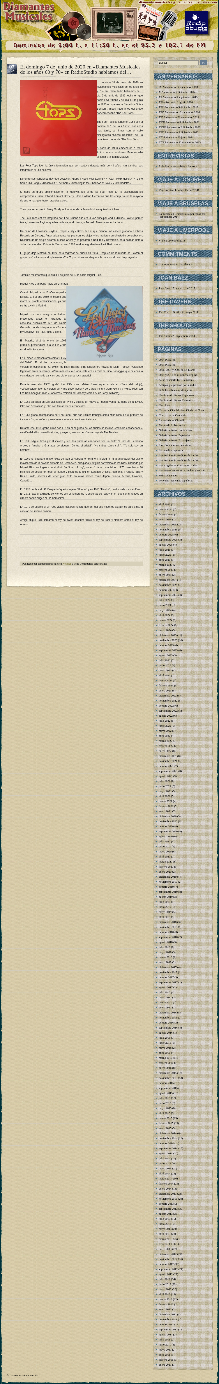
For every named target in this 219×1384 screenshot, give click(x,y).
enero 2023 (165, 690)
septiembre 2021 (168, 771)
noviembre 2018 (168, 927)
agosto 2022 (166, 715)
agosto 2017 (166, 987)
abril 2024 (164, 615)
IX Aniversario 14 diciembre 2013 (178, 87)
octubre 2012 (166, 1264)
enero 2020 (165, 871)
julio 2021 (164, 781)
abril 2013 (164, 1233)
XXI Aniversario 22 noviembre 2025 (180, 142)
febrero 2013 (166, 1244)
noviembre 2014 (168, 1138)
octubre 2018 (166, 932)
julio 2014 (164, 1158)
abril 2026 (164, 504)
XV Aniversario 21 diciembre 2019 (179, 117)
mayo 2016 (165, 1047)
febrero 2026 (166, 514)
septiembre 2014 (168, 1148)
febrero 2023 (166, 685)
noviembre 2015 (168, 1078)
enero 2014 (165, 1188)
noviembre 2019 (168, 881)
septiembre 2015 (168, 1088)
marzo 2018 (165, 957)
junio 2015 (165, 1103)
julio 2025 (164, 549)
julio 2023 (164, 660)
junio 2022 (165, 725)
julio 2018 (164, 947)
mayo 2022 (165, 730)
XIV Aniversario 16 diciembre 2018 (179, 112)
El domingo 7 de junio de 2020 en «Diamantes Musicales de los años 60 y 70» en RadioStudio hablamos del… (80, 69)
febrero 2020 (166, 866)
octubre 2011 (166, 1324)
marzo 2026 (165, 509)
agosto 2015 (166, 1093)
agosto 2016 (166, 1032)
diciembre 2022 (168, 695)
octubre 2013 (166, 1203)
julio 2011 (164, 1339)
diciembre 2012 (168, 1254)
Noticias (66, 563)
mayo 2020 (165, 851)
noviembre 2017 (168, 972)
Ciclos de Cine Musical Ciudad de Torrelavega (185, 410)
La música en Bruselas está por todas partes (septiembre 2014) (183, 215)
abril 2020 (164, 856)
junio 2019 (165, 906)
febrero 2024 (166, 625)
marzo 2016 (165, 1057)
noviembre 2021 (168, 761)
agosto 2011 (166, 1334)
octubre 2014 (166, 1143)
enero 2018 (165, 962)
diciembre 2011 (168, 1314)
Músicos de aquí (168, 475)
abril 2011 (164, 1354)
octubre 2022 (166, 705)
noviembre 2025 (168, 529)
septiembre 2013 (168, 1208)
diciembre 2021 (168, 756)
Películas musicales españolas (176, 480)
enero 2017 (165, 1007)
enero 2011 (165, 1364)
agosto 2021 (166, 776)
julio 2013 (164, 1218)
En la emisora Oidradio (172, 420)
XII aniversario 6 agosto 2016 (176, 102)
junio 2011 (165, 1344)
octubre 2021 (166, 766)
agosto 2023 (166, 655)
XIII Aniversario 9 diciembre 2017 (178, 107)
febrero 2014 (166, 1183)
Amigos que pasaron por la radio (177, 385)
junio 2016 (165, 1042)
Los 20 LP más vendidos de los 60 (178, 455)
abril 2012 (164, 1294)
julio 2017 (164, 992)
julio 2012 (164, 1279)
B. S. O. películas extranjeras (175, 390)
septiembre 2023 (168, 650)
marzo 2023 (165, 680)
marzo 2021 (165, 801)
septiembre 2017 (168, 982)
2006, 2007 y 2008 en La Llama (177, 369)
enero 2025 (165, 574)
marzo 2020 (165, 861)
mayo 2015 (165, 1108)
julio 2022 (164, 720)
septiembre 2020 (168, 831)
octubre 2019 (166, 886)
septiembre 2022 (168, 710)
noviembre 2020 (168, 821)
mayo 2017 (165, 997)
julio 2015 (164, 1098)
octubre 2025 (166, 534)
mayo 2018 (165, 952)
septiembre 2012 (168, 1269)
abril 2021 (164, 796)
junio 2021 (165, 786)
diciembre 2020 (168, 816)
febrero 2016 (166, 1062)
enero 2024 (165, 630)
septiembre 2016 (168, 1027)
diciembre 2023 (168, 635)
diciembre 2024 (168, 579)
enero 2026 (165, 519)
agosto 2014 (166, 1153)
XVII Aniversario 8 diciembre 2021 (179, 122)
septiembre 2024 (168, 595)
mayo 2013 (165, 1228)
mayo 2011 (165, 1349)
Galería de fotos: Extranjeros (175, 440)
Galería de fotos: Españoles (174, 435)
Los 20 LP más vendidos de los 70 (178, 460)
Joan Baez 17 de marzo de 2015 (177, 288)
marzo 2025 (165, 564)
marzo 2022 (165, 740)
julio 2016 (164, 1037)
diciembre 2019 (168, 876)
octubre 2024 (166, 589)
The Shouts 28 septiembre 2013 (177, 336)
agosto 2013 (166, 1213)
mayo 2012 (165, 1289)
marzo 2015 (165, 1118)
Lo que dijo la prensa (171, 450)
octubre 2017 (166, 977)
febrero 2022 (166, 745)
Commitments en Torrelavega (176, 264)
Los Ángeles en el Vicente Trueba (178, 465)
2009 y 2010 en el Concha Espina (178, 374)
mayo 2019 (165, 911)
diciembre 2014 (168, 1133)
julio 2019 (164, 901)
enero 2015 (165, 1128)
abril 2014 (164, 1173)
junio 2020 (165, 846)
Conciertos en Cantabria (172, 415)
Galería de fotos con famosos (175, 430)
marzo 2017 (165, 1002)
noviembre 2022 (168, 700)
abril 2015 (164, 1113)
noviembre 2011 (168, 1319)
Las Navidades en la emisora (175, 445)
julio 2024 (164, 600)
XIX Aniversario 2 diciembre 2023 (178, 132)
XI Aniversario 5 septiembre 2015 (178, 97)
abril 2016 (164, 1052)
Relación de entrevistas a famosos (178, 166)
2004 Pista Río (167, 359)
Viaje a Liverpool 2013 (172, 240)
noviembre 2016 (168, 1017)
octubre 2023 (166, 645)
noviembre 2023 (168, 640)
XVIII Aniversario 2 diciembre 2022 (179, 127)
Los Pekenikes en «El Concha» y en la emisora (185, 470)
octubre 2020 (166, 826)
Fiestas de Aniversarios (172, 425)
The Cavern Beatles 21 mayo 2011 (178, 312)
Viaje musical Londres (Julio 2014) (179, 190)
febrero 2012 (166, 1304)
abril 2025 (164, 559)
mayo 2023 (165, 670)
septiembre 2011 (168, 1329)
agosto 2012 (166, 1274)
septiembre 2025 (168, 539)
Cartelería (164, 405)
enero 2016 (165, 1067)
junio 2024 (165, 605)
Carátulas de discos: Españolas (176, 395)
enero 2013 (165, 1249)
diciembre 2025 (168, 524)
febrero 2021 (166, 806)
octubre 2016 (166, 1022)
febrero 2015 (166, 1123)
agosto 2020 (166, 836)
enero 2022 (165, 750)
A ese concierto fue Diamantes (176, 379)
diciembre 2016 (168, 1012)
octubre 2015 (166, 1083)
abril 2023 (164, 675)
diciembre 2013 (168, 1193)
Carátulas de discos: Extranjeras (177, 400)
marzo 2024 (165, 620)
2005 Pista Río (167, 364)
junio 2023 (165, 665)
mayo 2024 (165, 610)
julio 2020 (164, 841)
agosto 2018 (166, 942)
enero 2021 (165, 811)
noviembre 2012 (168, 1259)
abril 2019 (164, 917)
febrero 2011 (166, 1359)
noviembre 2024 (168, 584)
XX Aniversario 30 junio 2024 (176, 137)
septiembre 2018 (168, 937)
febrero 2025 (166, 569)
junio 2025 (165, 554)
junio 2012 (165, 1284)
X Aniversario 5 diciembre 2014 (177, 92)
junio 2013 (165, 1223)
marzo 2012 (165, 1299)
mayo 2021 (165, 791)
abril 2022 (164, 735)
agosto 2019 (166, 896)
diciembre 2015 (168, 1072)
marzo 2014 (165, 1178)
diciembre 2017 (168, 967)
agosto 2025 (166, 544)
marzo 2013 (165, 1239)
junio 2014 (165, 1163)
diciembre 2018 (168, 922)
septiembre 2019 (168, 891)
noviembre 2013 (168, 1198)
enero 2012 (165, 1309)
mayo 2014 (165, 1168)
